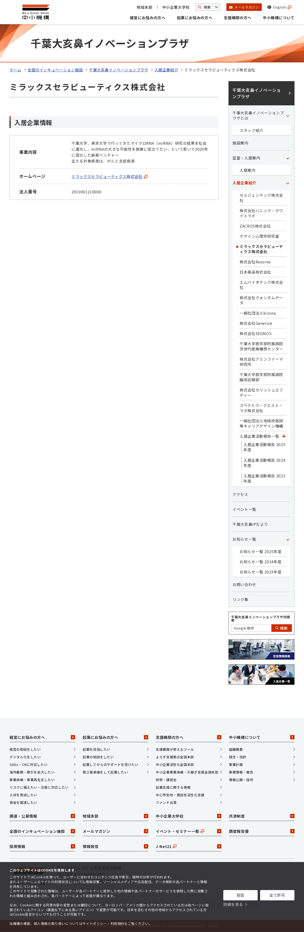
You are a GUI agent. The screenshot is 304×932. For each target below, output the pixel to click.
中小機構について (278, 17)
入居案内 (248, 170)
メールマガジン (115, 831)
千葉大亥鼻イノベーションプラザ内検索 (260, 618)
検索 (282, 628)
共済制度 (261, 816)
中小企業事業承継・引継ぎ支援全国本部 (187, 772)
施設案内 (240, 143)
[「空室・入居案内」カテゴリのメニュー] (287, 158)
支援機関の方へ (237, 17)
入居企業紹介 (166, 70)
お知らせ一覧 (244, 539)
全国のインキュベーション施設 (55, 70)
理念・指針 (237, 757)
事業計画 (236, 764)
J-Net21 (188, 846)
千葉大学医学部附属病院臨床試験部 (261, 377)
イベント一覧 (244, 509)
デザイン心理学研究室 (259, 236)
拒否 (240, 895)
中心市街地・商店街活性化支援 (180, 794)
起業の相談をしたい (98, 757)
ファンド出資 (166, 802)
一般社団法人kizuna (258, 313)
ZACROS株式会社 (255, 226)
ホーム (15, 70)
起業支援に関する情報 (173, 787)
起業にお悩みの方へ (195, 17)
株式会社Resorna (255, 262)
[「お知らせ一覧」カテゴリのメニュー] (287, 539)
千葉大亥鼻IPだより (250, 524)
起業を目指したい (96, 749)
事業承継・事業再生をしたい (32, 779)
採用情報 (42, 846)
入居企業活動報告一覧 (259, 436)
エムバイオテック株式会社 (261, 284)
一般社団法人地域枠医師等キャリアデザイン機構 (261, 423)
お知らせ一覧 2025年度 (260, 551)
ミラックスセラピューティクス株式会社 (109, 176)
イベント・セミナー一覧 (188, 831)
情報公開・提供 (241, 779)
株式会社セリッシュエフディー (261, 392)
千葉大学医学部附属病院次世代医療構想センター (261, 346)
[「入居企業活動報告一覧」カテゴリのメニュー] (284, 436)
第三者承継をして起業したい (105, 772)
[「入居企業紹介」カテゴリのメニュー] (287, 183)
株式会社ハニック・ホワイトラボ (261, 213)
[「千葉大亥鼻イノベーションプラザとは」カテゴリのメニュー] (287, 115)
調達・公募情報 (42, 816)
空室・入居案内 (246, 158)
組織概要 (236, 749)
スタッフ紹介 (251, 130)
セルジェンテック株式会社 (261, 197)
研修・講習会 (166, 779)
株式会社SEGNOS (255, 333)
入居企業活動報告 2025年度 (264, 447)
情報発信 (115, 846)
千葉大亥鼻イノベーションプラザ (118, 70)
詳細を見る (233, 904)
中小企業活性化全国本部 (175, 764)
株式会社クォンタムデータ (261, 300)
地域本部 (144, 7)
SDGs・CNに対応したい (29, 764)
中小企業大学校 (176, 7)
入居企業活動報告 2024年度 (264, 462)
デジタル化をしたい (25, 757)
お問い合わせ (244, 584)
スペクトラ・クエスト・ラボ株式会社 (261, 407)
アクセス (240, 494)
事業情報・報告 (241, 772)
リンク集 (240, 599)
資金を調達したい (23, 802)
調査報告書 (261, 831)
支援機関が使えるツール (175, 749)
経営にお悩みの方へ (148, 17)
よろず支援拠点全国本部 (175, 757)
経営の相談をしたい (25, 749)
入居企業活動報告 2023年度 (264, 478)
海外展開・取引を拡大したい (32, 772)
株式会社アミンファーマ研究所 (261, 361)
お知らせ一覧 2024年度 (260, 561)
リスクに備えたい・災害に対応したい (39, 787)
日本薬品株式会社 (255, 272)
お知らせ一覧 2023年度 (260, 572)
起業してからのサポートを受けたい (110, 764)
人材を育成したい (23, 794)
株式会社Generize (256, 323)
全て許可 (277, 895)
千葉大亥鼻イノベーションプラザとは (258, 115)
